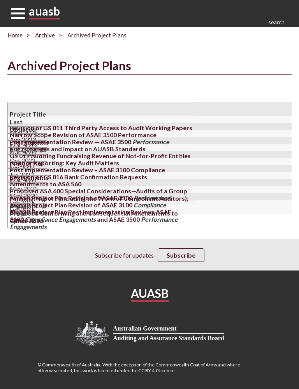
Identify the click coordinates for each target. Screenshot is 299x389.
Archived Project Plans (97, 35)
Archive (45, 35)
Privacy (149, 317)
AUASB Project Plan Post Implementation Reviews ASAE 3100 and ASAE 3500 (94, 219)
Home (15, 35)
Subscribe (181, 255)
